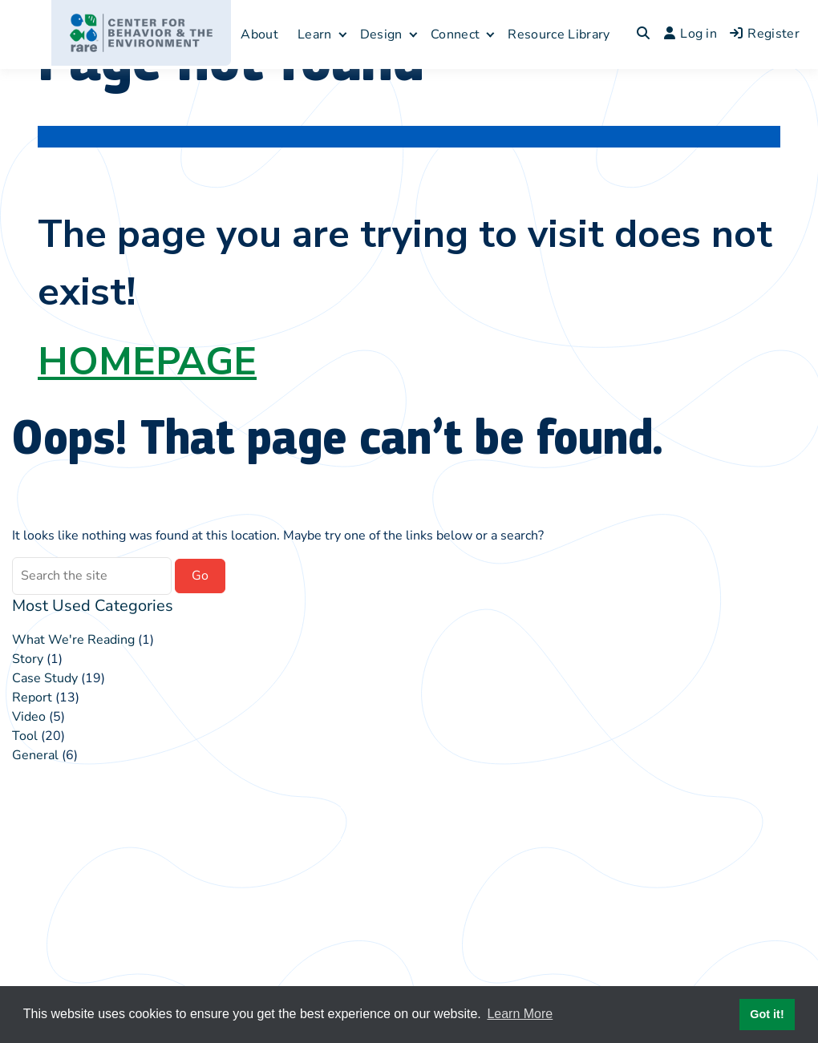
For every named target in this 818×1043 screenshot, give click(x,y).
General (35, 755)
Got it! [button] (767, 1014)
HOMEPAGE (147, 361)
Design (381, 34)
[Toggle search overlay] (643, 34)
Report (32, 697)
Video (29, 717)
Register (765, 33)
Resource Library (558, 34)
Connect (455, 34)
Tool (25, 736)
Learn (315, 34)
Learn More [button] (520, 1014)
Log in (690, 33)
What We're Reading (73, 640)
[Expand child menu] (342, 34)
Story (27, 659)
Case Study (45, 678)
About (259, 34)
